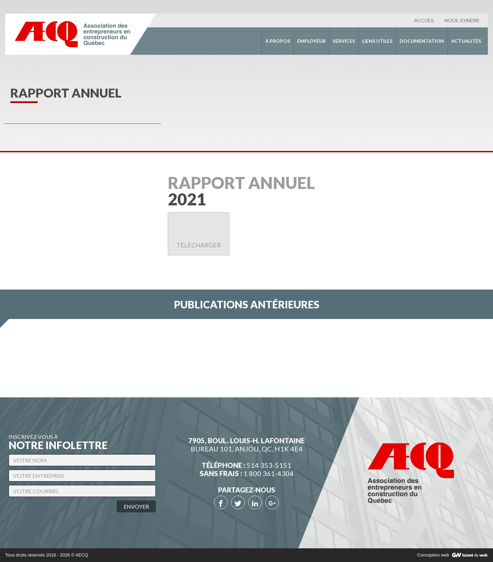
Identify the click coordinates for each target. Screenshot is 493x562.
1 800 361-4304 (268, 473)
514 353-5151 (268, 465)
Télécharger (198, 235)
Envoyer (136, 506)
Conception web (433, 555)
